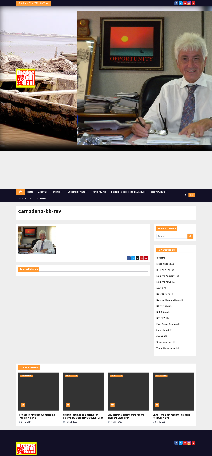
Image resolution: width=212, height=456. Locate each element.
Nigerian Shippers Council (169, 300)
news (159, 288)
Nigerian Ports (163, 293)
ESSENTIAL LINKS (159, 192)
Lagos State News (165, 263)
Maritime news (163, 281)
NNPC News (162, 312)
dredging (160, 257)
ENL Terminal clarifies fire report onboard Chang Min (126, 416)
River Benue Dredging (167, 324)
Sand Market (162, 330)
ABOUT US (42, 192)
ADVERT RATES (99, 192)
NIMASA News (163, 306)
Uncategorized (163, 342)
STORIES (57, 192)
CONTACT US (25, 198)
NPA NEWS (161, 318)
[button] (185, 195)
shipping (160, 336)
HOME (30, 192)
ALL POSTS (41, 198)
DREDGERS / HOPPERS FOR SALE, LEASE (128, 192)
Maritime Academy (165, 275)
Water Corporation (165, 348)
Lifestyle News (163, 269)
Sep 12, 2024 (161, 422)
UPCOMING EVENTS (77, 192)
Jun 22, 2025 (71, 422)
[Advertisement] (106, 170)
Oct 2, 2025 (26, 422)
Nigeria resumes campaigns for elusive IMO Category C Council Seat (83, 416)
